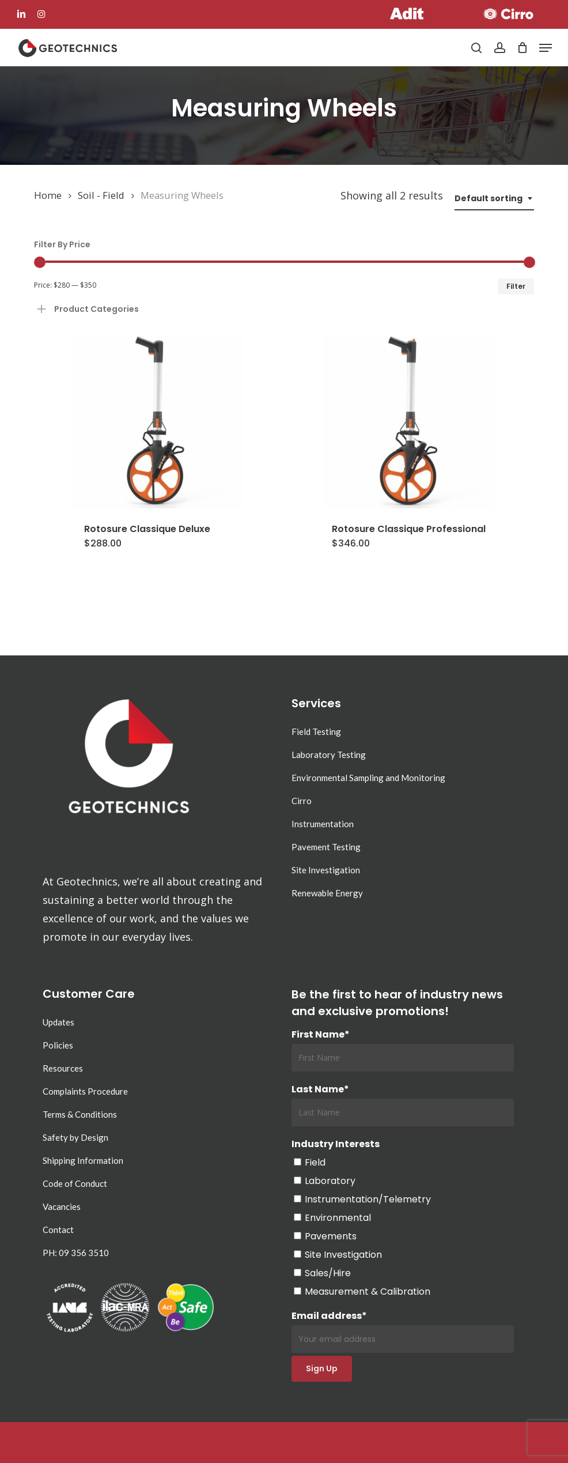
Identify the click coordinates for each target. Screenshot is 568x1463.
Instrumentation (322, 824)
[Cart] (522, 47)
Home (48, 195)
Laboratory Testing (328, 754)
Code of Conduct (75, 1183)
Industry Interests (335, 1144)
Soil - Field (101, 195)
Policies (58, 1045)
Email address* (402, 1331)
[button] (545, 48)
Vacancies (62, 1206)
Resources (63, 1068)
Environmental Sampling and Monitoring (368, 777)
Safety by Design (75, 1137)
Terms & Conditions (80, 1114)
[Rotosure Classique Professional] (408, 421)
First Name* (320, 1034)
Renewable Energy (327, 893)
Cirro (301, 800)
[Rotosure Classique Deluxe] (156, 421)
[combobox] (494, 198)
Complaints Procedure (85, 1091)
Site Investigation (325, 870)
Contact (58, 1229)
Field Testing (316, 731)
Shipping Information (83, 1160)
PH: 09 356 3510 (76, 1252)
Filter (515, 286)
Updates (58, 1022)
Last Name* (320, 1089)
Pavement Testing (326, 847)
